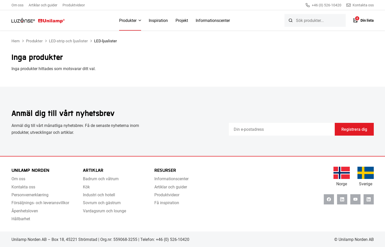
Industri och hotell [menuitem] (99, 194)
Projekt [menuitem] (182, 20)
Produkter (34, 40)
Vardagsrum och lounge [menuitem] (104, 210)
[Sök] (291, 20)
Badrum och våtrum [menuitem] (101, 178)
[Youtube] (355, 199)
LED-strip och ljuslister (68, 40)
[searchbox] (315, 20)
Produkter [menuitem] (127, 20)
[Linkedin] (342, 199)
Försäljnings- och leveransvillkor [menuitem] (40, 202)
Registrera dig (354, 129)
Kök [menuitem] (86, 186)
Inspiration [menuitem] (158, 20)
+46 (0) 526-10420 (323, 5)
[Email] (282, 129)
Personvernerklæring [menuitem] (29, 194)
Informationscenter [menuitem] (213, 20)
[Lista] (363, 20)
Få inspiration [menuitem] (166, 202)
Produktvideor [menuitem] (74, 5)
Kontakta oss (360, 5)
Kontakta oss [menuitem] (23, 186)
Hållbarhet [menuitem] (20, 218)
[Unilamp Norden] (38, 20)
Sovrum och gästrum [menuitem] (102, 202)
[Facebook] (329, 199)
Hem (15, 40)
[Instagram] (369, 199)
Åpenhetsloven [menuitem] (24, 210)
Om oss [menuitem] (17, 5)
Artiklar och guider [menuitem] (43, 5)
